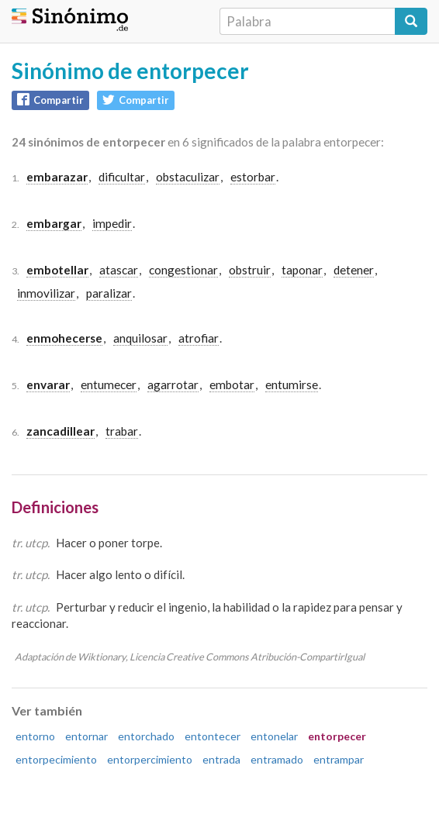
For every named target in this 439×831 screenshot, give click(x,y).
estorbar (252, 177)
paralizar (109, 293)
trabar (121, 431)
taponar (302, 270)
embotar (231, 384)
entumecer (109, 384)
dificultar (122, 177)
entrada (221, 759)
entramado (277, 759)
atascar (118, 270)
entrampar (338, 759)
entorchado (146, 736)
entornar (86, 736)
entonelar (274, 736)
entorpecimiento (56, 759)
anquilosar (140, 338)
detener (354, 270)
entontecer (212, 736)
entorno (35, 736)
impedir (112, 223)
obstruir (250, 270)
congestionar (183, 270)
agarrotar (173, 384)
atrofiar (198, 338)
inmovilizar (46, 293)
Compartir (50, 99)
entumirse (291, 384)
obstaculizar (188, 177)
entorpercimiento (149, 759)
